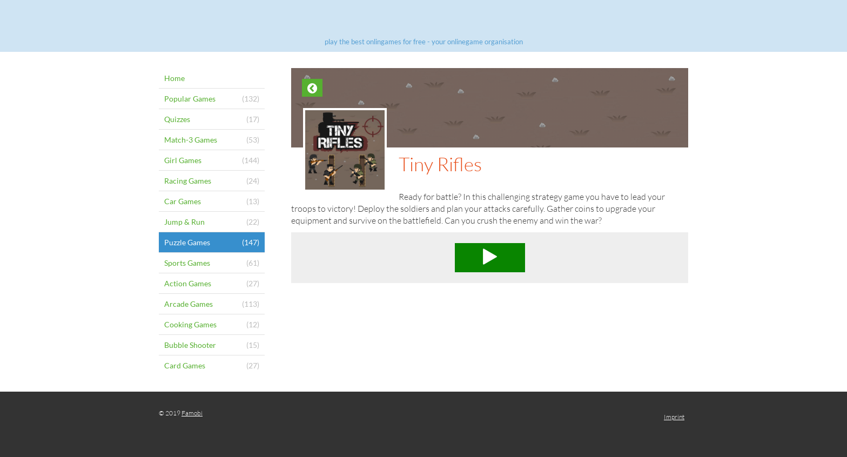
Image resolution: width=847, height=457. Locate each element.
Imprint (674, 417)
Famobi (192, 413)
